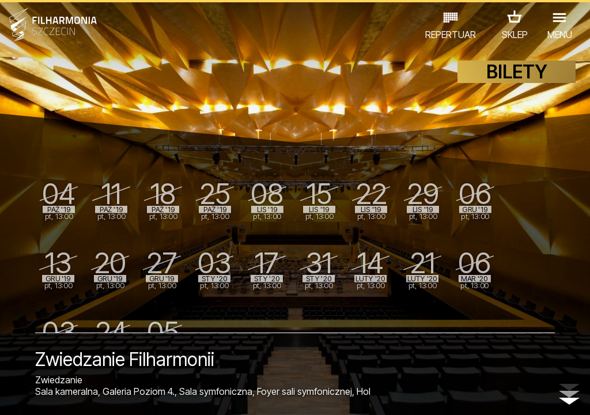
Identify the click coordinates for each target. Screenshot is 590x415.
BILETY (516, 85)
